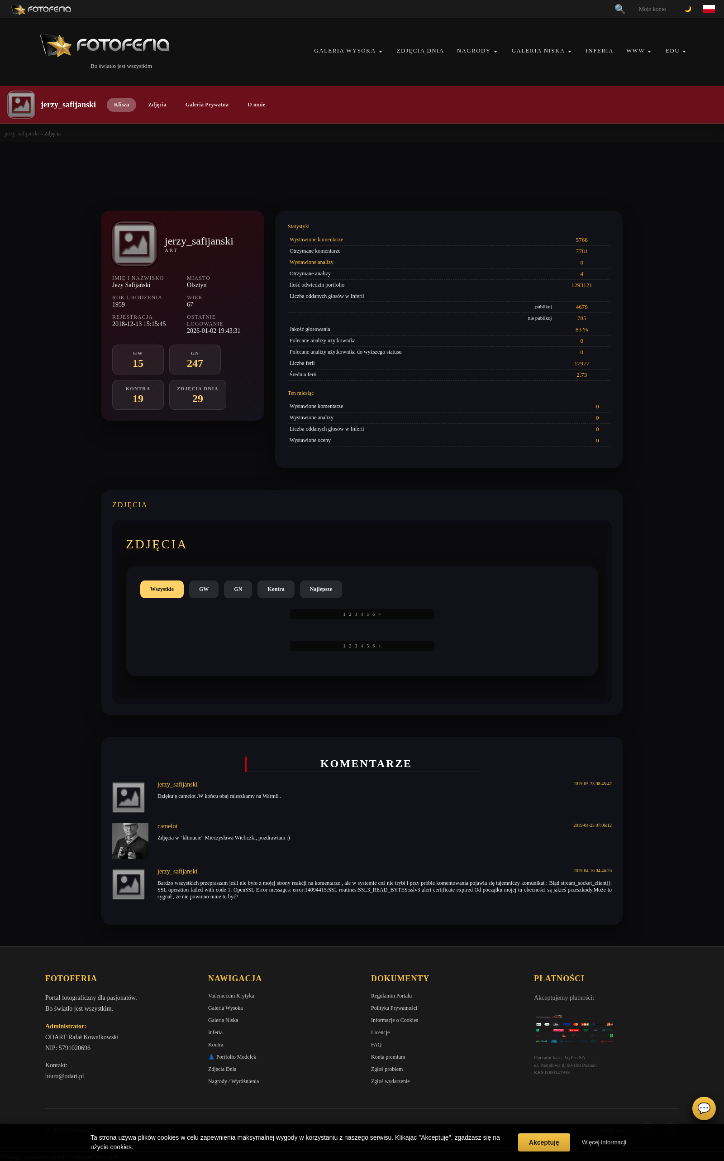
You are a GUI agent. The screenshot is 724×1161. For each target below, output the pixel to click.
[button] (380, 51)
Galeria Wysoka (345, 50)
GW (204, 589)
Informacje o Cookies (394, 1020)
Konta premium (388, 1057)
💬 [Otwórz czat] (704, 1108)
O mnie (256, 104)
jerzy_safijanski (22, 133)
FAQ (376, 1044)
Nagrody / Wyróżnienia (233, 1081)
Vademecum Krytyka (231, 996)
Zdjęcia (157, 104)
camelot (167, 826)
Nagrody (474, 50)
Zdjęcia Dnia (420, 50)
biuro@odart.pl (64, 1076)
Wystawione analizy (311, 262)
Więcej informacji (604, 1142)
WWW (635, 50)
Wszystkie (162, 589)
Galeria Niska (538, 50)
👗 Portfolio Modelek (232, 1057)
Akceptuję (544, 1142)
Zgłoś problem (387, 1069)
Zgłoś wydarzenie (390, 1081)
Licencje (380, 1032)
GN (238, 589)
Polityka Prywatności (394, 1008)
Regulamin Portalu (391, 996)
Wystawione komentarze (316, 239)
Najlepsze (321, 589)
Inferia (600, 50)
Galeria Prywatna (207, 104)
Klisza (121, 104)
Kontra (275, 589)
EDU (673, 50)
